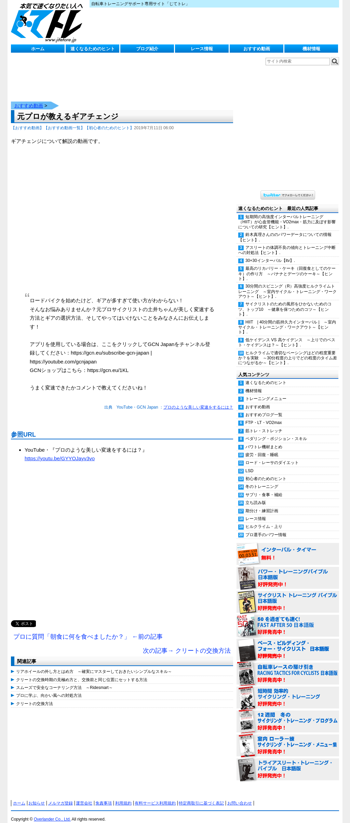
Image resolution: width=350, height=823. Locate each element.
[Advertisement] (122, 541)
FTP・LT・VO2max (263, 415)
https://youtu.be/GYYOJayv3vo (60, 451)
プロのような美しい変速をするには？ (198, 400)
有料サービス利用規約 (155, 796)
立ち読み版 (255, 495)
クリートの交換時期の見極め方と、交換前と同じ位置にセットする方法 (81, 673)
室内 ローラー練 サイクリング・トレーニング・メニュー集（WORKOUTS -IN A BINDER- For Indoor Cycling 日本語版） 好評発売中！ (288, 739)
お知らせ (36, 796)
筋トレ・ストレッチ (263, 424)
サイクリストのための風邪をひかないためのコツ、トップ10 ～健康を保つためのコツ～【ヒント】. (285, 302)
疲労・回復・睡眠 (261, 448)
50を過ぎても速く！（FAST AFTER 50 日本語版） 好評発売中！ (288, 619)
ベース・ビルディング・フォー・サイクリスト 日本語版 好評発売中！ (288, 643)
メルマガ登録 (60, 796)
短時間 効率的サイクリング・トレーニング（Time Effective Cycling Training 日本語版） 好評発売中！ (288, 691)
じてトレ (48, 22)
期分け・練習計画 (261, 504)
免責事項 (103, 796)
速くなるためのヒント (92, 48)
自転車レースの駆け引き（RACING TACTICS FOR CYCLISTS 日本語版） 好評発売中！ (288, 667)
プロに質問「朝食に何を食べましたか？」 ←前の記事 (88, 629)
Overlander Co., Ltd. (52, 812)
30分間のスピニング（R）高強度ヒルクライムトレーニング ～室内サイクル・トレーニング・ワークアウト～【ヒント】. (287, 284)
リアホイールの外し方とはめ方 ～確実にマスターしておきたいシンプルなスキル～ (94, 664)
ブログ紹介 (147, 48)
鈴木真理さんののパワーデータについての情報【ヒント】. (285, 230)
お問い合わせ (239, 796)
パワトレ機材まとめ (263, 440)
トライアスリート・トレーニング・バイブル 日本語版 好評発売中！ (288, 763)
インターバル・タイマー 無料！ (288, 547)
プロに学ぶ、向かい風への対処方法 (49, 688)
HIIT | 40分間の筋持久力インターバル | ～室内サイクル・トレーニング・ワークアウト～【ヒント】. (287, 320)
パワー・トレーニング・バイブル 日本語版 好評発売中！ (288, 571)
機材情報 (311, 48)
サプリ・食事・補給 (263, 488)
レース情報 (202, 48)
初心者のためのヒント (265, 471)
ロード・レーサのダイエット (272, 455)
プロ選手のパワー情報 (265, 528)
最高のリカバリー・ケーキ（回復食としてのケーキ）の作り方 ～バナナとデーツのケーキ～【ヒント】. (287, 266)
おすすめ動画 (256, 48)
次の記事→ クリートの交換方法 (187, 643)
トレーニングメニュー (265, 391)
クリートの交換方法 (34, 696)
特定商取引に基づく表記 (201, 796)
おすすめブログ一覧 (263, 408)
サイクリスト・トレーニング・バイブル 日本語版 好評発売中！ (288, 595)
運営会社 (84, 796)
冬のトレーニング (261, 479)
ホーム (37, 48)
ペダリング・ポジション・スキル (276, 431)
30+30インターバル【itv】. (270, 253)
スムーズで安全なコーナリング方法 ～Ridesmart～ (64, 680)
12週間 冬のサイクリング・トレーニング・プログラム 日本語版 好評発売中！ (288, 715)
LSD (249, 464)
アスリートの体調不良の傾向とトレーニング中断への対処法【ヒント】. (287, 243)
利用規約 (123, 796)
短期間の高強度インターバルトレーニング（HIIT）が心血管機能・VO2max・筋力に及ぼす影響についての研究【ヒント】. (287, 215)
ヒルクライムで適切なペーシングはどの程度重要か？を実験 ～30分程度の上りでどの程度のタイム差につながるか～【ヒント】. (287, 351)
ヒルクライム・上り (263, 519)
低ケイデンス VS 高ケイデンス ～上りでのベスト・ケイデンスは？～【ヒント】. (286, 336)
